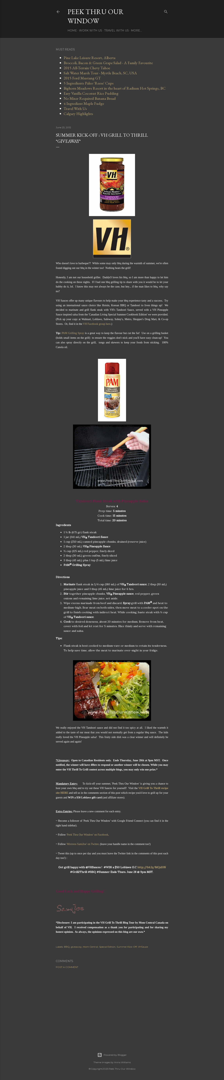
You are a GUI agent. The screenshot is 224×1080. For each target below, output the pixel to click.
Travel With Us (116, 30)
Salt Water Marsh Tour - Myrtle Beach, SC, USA (100, 72)
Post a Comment (67, 967)
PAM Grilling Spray (73, 333)
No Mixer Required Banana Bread (90, 98)
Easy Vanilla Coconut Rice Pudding (91, 93)
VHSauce (143, 946)
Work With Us (90, 30)
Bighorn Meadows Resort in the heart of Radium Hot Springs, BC (114, 88)
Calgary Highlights (78, 113)
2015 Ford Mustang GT (82, 78)
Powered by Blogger (112, 1055)
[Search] (166, 11)
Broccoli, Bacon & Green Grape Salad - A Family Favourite (108, 62)
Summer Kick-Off (127, 946)
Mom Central (90, 946)
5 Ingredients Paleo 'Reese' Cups (89, 83)
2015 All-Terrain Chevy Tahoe (87, 67)
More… (136, 30)
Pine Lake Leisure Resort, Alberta (89, 57)
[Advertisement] (112, 1005)
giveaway (76, 946)
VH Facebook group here (97, 323)
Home (72, 30)
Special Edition (107, 946)
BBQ (67, 946)
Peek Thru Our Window (96, 16)
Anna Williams (122, 1062)
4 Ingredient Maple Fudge (84, 103)
